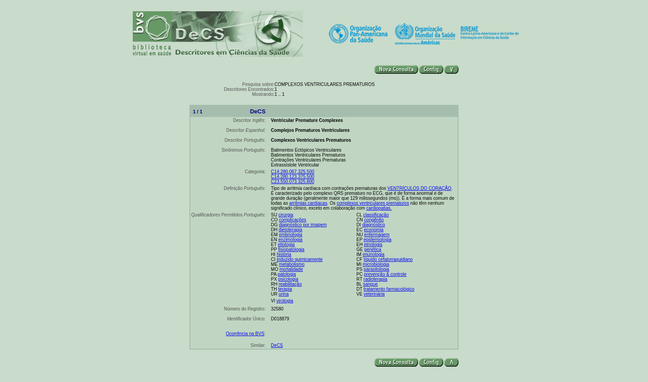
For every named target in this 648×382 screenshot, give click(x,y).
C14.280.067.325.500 (292, 171)
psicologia (288, 279)
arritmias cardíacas (308, 203)
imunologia (373, 254)
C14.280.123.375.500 (292, 176)
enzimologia (290, 239)
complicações (292, 219)
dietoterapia (290, 229)
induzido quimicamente (300, 259)
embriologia (290, 234)
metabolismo (292, 264)
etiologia (286, 244)
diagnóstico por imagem (303, 224)
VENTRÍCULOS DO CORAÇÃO (419, 188)
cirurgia (286, 214)
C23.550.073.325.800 (292, 181)
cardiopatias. (379, 208)
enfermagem (376, 234)
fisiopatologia (291, 249)
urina (283, 294)
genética (372, 249)
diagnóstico (373, 224)
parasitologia (376, 269)
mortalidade (291, 269)
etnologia (373, 244)
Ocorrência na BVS (245, 333)
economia (373, 229)
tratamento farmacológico (389, 289)
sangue (370, 284)
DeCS (277, 345)
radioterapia (375, 279)
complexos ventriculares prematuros (373, 203)
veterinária (374, 294)
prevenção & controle (385, 274)
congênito (373, 219)
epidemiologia (378, 239)
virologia (284, 300)
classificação (376, 214)
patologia (287, 274)
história (284, 254)
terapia (285, 289)
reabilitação (290, 284)
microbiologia (376, 264)
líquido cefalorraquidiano (388, 259)
